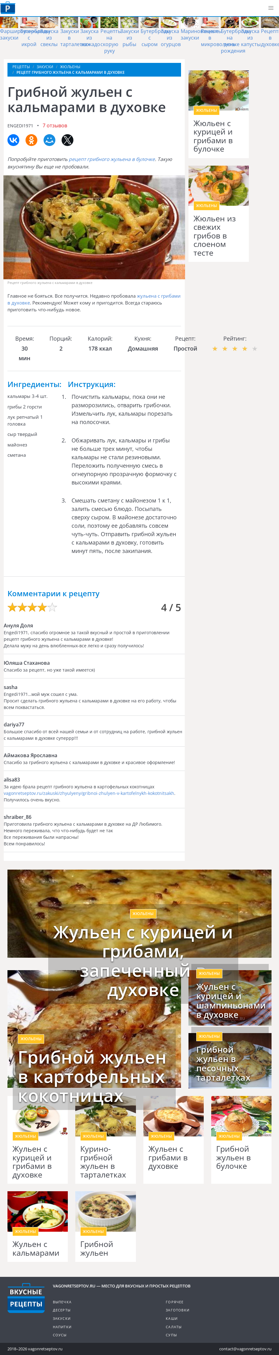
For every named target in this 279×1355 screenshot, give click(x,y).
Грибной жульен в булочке (233, 1157)
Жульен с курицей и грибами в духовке (32, 1162)
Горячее (175, 1302)
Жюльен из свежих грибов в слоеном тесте (214, 235)
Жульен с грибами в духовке (168, 1157)
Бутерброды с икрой (35, 38)
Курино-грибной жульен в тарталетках (103, 1162)
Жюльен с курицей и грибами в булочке (213, 136)
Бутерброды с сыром (155, 38)
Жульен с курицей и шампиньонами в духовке (230, 1000)
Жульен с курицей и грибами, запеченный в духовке (143, 960)
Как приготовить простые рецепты (8, 8)
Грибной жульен (96, 1248)
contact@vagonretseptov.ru (245, 1349)
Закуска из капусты (251, 38)
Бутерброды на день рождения (236, 41)
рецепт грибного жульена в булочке (112, 159)
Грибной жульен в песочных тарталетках (223, 1063)
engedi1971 (20, 126)
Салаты (174, 1326)
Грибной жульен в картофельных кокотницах (92, 1076)
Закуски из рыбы (129, 38)
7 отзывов (55, 125)
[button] (271, 8)
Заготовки (177, 1310)
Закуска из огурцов (171, 38)
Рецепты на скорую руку (111, 41)
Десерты (62, 1310)
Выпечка (62, 1302)
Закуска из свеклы (49, 38)
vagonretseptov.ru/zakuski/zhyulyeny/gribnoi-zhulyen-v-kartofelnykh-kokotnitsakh (89, 793)
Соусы (60, 1335)
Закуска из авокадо (90, 38)
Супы (171, 1335)
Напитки (62, 1326)
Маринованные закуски (200, 34)
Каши (172, 1318)
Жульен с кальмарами (35, 1248)
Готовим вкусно (26, 1298)
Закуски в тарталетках (75, 38)
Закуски (62, 1318)
